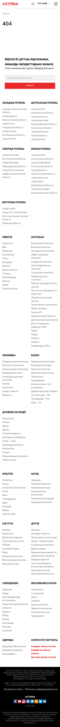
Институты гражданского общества (44, 292)
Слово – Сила (9, 441)
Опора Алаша (9, 460)
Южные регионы (40, 149)
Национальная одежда (42, 499)
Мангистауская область (14, 120)
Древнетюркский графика (44, 391)
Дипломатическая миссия (44, 320)
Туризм (6, 384)
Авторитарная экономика (15, 369)
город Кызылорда (40, 189)
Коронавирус (9, 654)
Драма (5, 430)
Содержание (37, 616)
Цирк (4, 503)
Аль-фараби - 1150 (40, 399)
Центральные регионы (44, 103)
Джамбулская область (42, 185)
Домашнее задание (12, 537)
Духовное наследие (14, 412)
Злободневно (10, 583)
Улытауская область (41, 128)
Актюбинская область (13, 135)
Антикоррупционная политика (12, 378)
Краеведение (38, 380)
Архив (5, 285)
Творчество (8, 419)
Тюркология (37, 377)
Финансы (7, 395)
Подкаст (6, 612)
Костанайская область (13, 159)
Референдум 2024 (40, 346)
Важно (35, 355)
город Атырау (9, 131)
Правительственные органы (41, 299)
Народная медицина (12, 650)
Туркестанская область (43, 174)
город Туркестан (39, 178)
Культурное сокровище (13, 437)
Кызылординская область (44, 193)
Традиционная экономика (15, 362)
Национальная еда (40, 488)
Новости (7, 237)
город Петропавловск (13, 170)
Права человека (39, 308)
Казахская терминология (15, 604)
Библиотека (8, 449)
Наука (34, 597)
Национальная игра (41, 484)
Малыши (35, 530)
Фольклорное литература (44, 537)
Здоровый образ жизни (14, 646)
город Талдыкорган (41, 163)
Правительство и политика (39, 278)
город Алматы (38, 155)
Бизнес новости (10, 391)
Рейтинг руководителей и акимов (44, 285)
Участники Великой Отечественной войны (42, 565)
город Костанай (10, 155)
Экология (7, 631)
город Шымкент (39, 170)
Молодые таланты (40, 534)
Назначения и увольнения (44, 305)
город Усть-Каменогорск (14, 212)
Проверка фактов (40, 560)
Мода (5, 552)
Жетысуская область (42, 166)
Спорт (5, 258)
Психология (37, 590)
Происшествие (10, 289)
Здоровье (7, 590)
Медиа (5, 510)
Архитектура (8, 514)
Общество (7, 251)
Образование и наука (44, 583)
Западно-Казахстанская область (14, 111)
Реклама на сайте (13, 689)
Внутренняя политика (42, 243)
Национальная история (43, 362)
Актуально (37, 237)
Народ (34, 334)
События (6, 608)
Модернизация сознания (14, 456)
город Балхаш (38, 139)
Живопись (7, 480)
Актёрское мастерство (14, 488)
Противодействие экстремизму (11, 599)
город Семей (8, 209)
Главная (6, 14)
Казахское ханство (40, 369)
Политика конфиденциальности (41, 689)
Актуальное (8, 255)
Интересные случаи (12, 556)
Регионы (6, 627)
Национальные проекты (43, 316)
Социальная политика (42, 273)
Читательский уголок (13, 541)
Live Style (7, 524)
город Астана (38, 109)
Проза (5, 426)
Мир (4, 247)
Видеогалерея (38, 549)
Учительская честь (40, 612)
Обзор (5, 616)
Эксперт (6, 274)
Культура (7, 474)
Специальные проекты (42, 545)
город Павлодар (10, 163)
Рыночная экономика (13, 365)
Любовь (6, 545)
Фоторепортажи (10, 564)
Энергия (35, 601)
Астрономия (37, 593)
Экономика (9, 355)
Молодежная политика (42, 251)
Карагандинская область (44, 124)
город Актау (8, 124)
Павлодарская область (14, 166)
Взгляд (5, 619)
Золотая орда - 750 (40, 395)
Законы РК (36, 312)
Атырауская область (12, 128)
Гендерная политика (41, 262)
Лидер (5, 593)
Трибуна (35, 342)
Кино (4, 495)
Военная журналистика (14, 560)
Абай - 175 (36, 403)
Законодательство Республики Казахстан (42, 572)
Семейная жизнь (10, 549)
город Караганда (39, 120)
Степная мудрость (11, 433)
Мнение (6, 266)
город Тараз (37, 181)
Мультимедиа (9, 277)
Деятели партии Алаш (42, 373)
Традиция (36, 480)
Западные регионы (13, 103)
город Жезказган (40, 132)
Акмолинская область (42, 113)
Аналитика (7, 388)
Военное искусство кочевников (41, 386)
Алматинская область (42, 159)
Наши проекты (9, 270)
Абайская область (11, 223)
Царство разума (39, 605)
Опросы (6, 281)
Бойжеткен (8, 534)
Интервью (7, 262)
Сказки (5, 452)
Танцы (5, 484)
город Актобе (9, 139)
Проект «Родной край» (42, 541)
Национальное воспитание (38, 493)
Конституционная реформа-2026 (40, 325)
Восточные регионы (14, 202)
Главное (35, 338)
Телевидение (9, 499)
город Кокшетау (39, 117)
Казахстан (7, 243)
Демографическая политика (40, 267)
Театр (5, 491)
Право (34, 331)
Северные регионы (13, 149)
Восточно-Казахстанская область (15, 218)
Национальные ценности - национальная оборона (44, 554)
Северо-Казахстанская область (14, 175)
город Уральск (9, 116)
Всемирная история (41, 365)
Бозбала (6, 530)
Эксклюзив (7, 623)
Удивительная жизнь (41, 608)
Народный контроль (12, 373)
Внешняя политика (40, 247)
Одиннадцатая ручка (12, 445)
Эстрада (6, 507)
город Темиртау (39, 136)
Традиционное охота (41, 502)
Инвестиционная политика (39, 256)
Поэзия (6, 422)
